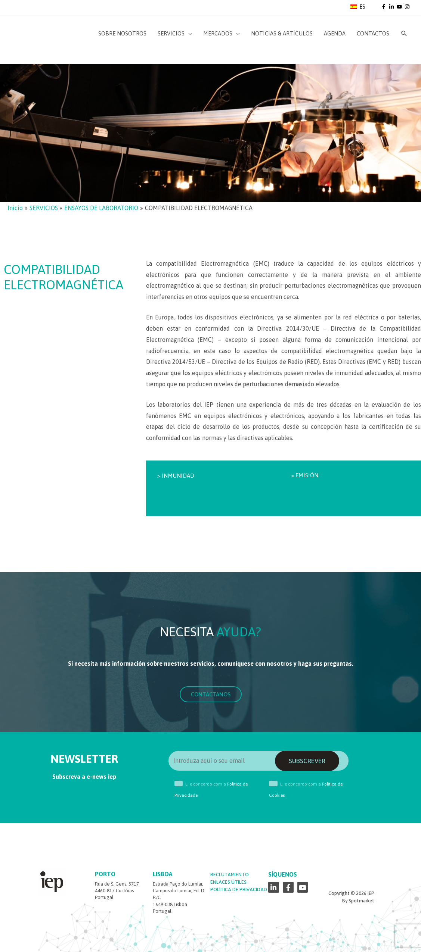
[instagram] (408, 6)
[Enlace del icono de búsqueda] (404, 33)
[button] (211, 694)
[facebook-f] (384, 6)
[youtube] (400, 6)
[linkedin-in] (392, 6)
